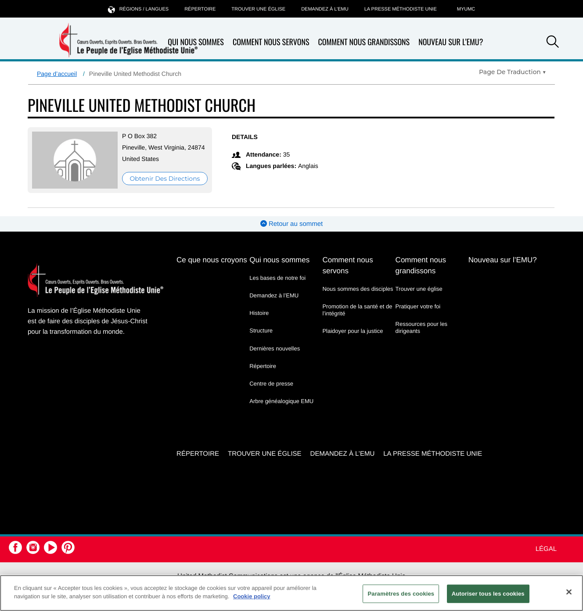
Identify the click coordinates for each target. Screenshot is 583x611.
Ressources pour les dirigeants (422, 327)
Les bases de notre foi (277, 278)
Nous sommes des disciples (357, 289)
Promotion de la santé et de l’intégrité (357, 310)
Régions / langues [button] (138, 9)
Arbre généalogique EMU (281, 401)
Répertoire (200, 9)
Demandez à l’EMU (325, 9)
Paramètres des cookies (400, 593)
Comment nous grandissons (363, 42)
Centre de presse (271, 383)
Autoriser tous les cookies (488, 593)
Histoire (259, 313)
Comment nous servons (271, 42)
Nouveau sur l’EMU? (450, 42)
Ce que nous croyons (211, 260)
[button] (553, 43)
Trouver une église (258, 9)
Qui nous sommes (279, 260)
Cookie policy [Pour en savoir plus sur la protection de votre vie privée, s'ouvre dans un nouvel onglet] (251, 596)
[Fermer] (569, 591)
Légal (546, 549)
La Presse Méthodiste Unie (400, 9)
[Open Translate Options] (512, 72)
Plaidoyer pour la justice (352, 331)
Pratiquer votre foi (418, 306)
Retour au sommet (291, 224)
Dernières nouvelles (274, 348)
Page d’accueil (57, 73)
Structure (261, 330)
